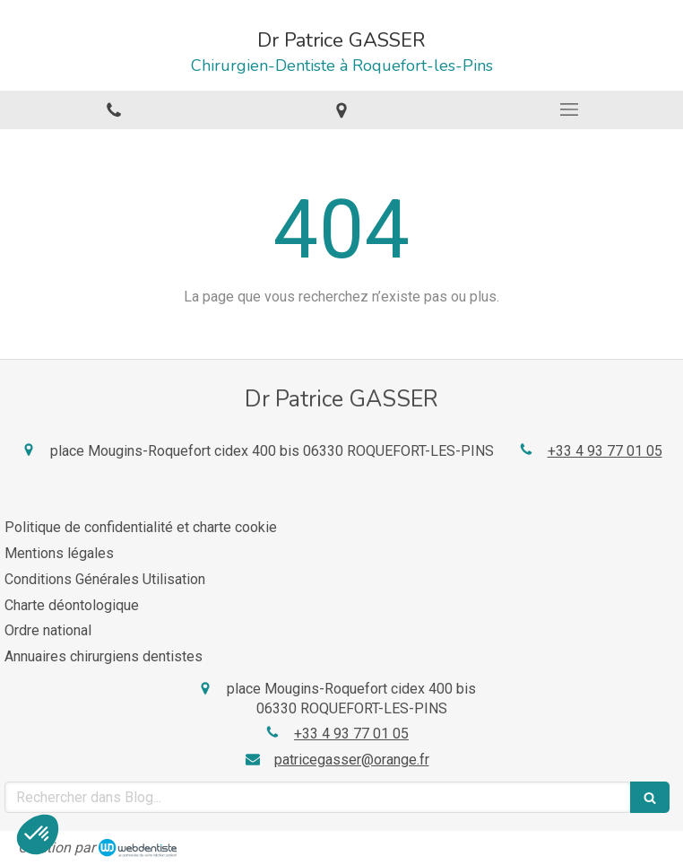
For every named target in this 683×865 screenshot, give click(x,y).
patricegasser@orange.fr (351, 759)
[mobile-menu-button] (569, 109)
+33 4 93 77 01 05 (605, 450)
